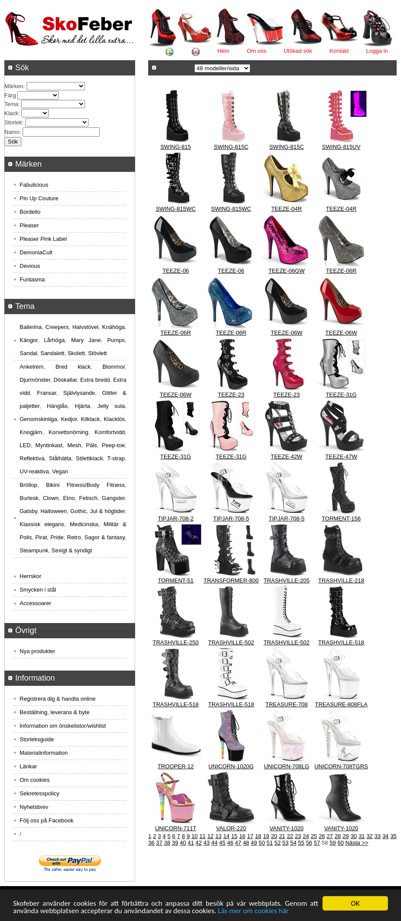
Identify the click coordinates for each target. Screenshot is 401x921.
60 (340, 842)
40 (183, 842)
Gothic (78, 511)
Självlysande (79, 393)
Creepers (56, 327)
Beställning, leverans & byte (54, 712)
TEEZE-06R (341, 270)
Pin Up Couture (39, 198)
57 (317, 842)
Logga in (377, 51)
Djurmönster (35, 380)
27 (329, 836)
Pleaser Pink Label (43, 239)
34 (385, 836)
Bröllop (28, 485)
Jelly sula (111, 406)
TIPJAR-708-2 (176, 518)
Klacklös (114, 419)
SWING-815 (175, 147)
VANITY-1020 (286, 828)
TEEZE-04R (286, 208)
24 (306, 836)
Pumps (116, 340)
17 (250, 836)
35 (393, 836)
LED (25, 445)
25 (314, 836)
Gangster (113, 498)
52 (278, 842)
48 (246, 842)
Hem (223, 51)
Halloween (54, 511)
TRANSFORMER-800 (231, 580)
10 (194, 836)
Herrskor (30, 576)
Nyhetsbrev (34, 807)
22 (290, 836)
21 (282, 836)
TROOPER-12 (175, 766)
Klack (11, 113)
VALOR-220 (231, 828)
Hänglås (57, 406)
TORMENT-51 (176, 580)
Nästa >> (356, 842)
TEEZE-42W (286, 456)
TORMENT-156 (341, 518)
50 (261, 842)
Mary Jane (86, 340)
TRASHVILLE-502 (231, 642)
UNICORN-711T (176, 828)
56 (309, 842)
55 (301, 842)
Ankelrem (32, 366)
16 (242, 836)
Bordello (30, 212)
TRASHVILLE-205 (287, 580)
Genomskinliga (38, 419)
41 (190, 842)
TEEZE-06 (176, 270)
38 (167, 842)
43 (207, 842)
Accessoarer (35, 603)
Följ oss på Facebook (47, 820)
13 (218, 836)
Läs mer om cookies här (253, 911)
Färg (10, 95)
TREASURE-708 (286, 704)
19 (266, 836)
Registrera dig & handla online (57, 698)
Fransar (46, 393)
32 (370, 836)
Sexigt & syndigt (71, 550)
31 (361, 836)
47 (238, 842)
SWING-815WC (176, 208)
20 (274, 836)
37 (159, 842)
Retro (74, 537)
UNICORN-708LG (286, 766)
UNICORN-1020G (231, 766)
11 (202, 836)
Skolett (76, 353)
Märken (13, 86)
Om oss (256, 51)
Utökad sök (298, 51)
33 (377, 836)
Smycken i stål (38, 589)
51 (269, 842)
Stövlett (97, 353)
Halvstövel (85, 327)
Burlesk (29, 498)
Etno (69, 498)
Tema (11, 104)
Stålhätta (60, 458)
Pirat (41, 537)
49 (254, 842)
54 (293, 842)
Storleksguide (37, 739)
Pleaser (29, 225)
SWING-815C (231, 147)
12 (210, 836)
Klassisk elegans (42, 524)
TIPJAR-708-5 (231, 518)
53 (285, 842)
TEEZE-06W (286, 332)
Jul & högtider (107, 511)
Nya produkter (37, 651)
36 (151, 842)
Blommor (113, 366)
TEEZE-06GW (286, 270)
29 (346, 836)
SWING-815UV (341, 147)
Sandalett (53, 353)
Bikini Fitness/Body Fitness (85, 485)
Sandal (28, 353)
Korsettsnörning (68, 432)
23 (298, 836)
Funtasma (32, 279)
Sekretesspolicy (39, 793)
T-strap (116, 458)
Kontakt (339, 51)
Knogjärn (31, 432)
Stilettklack (89, 458)
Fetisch (88, 498)
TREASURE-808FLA (341, 704)
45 (222, 842)
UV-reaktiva (34, 471)
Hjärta (82, 406)
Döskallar (65, 380)
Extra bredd (95, 380)
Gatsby (28, 511)
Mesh (74, 445)
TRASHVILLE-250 (176, 642)
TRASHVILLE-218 (341, 580)
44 (214, 842)
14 (226, 836)
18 (258, 836)
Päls (91, 445)
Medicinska (84, 524)
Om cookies (35, 780)
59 (333, 842)
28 (338, 836)
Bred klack (73, 366)
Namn (12, 132)
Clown (50, 498)
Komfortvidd (110, 432)
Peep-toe (113, 445)
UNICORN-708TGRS (341, 766)
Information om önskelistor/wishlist (63, 725)
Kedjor (69, 419)
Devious (30, 266)
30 (353, 836)
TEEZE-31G (341, 394)
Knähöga (113, 327)
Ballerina (31, 327)
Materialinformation (44, 753)
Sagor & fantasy (105, 537)
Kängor (28, 340)
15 (234, 836)
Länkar (28, 766)
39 (175, 842)
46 (230, 842)
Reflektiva (32, 458)
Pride (57, 537)
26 (322, 836)
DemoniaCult (36, 252)
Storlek (13, 122)
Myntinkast (48, 445)
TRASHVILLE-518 (341, 642)
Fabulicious (34, 184)
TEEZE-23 (231, 394)
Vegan (60, 471)
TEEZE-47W (341, 456)
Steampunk (34, 550)
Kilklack (90, 419)
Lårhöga (54, 340)
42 (199, 842)
